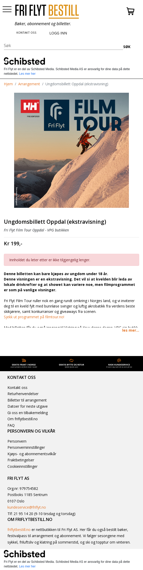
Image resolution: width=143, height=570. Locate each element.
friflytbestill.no (19, 529)
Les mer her (27, 74)
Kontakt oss (17, 387)
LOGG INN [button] (58, 33)
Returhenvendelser (23, 393)
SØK (126, 46)
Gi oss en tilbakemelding (27, 412)
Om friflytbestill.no (22, 418)
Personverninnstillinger (26, 447)
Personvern (16, 441)
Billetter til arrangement (27, 400)
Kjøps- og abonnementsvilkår (31, 453)
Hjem (8, 83)
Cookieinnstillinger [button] (22, 466)
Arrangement (29, 83)
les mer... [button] (130, 330)
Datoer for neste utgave (27, 406)
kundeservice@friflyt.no (26, 507)
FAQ (11, 425)
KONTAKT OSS (26, 32)
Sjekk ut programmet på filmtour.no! (34, 316)
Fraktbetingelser (20, 459)
